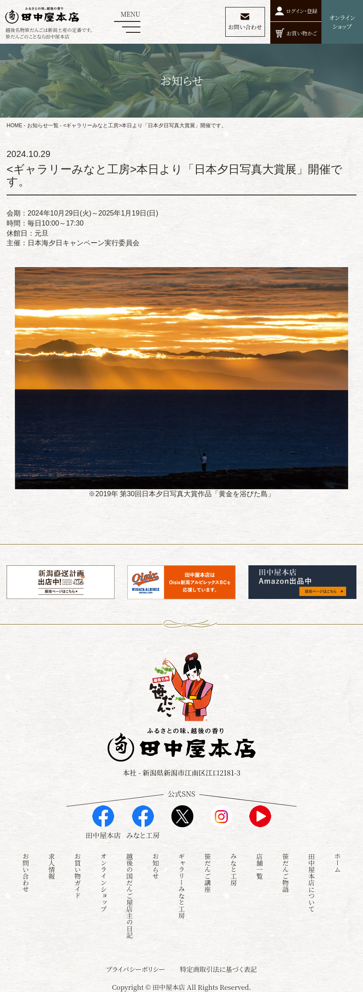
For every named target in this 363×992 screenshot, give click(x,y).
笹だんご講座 (207, 870)
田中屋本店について (311, 880)
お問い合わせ (25, 870)
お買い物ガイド (77, 874)
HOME (14, 125)
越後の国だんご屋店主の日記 (129, 893)
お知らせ (155, 864)
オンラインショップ (103, 880)
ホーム (337, 860)
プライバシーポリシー (135, 966)
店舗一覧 (259, 864)
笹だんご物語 (285, 870)
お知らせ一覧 (43, 125)
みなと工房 (233, 867)
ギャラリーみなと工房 (181, 883)
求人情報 (51, 864)
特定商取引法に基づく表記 (218, 966)
